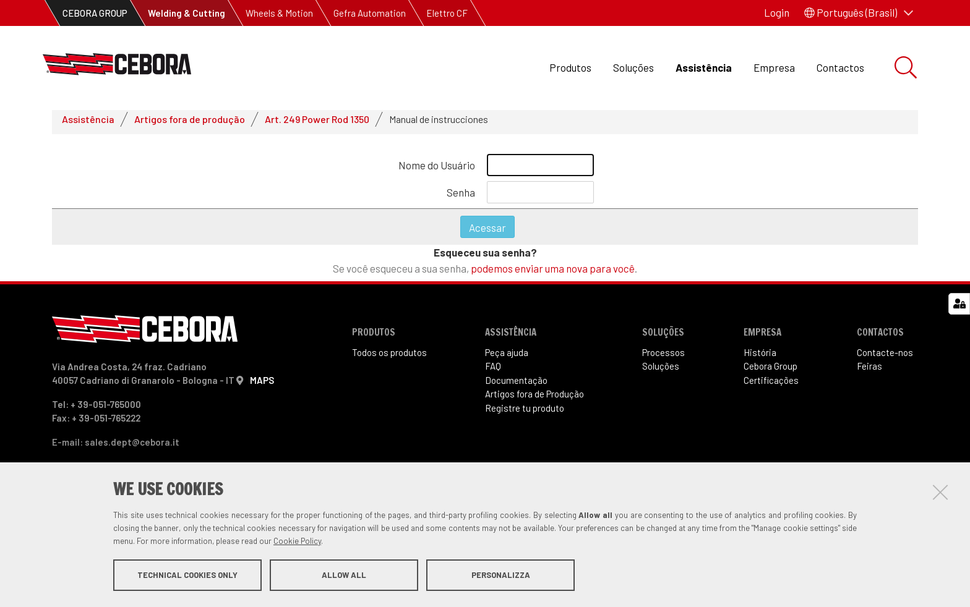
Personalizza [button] (500, 575)
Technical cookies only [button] (187, 575)
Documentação (516, 385)
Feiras (869, 371)
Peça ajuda (506, 357)
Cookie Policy (297, 541)
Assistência (704, 67)
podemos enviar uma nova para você (553, 273)
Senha (461, 197)
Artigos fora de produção (189, 124)
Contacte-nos (885, 357)
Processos (663, 357)
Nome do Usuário (436, 170)
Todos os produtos (389, 357)
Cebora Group (770, 371)
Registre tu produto (524, 412)
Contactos (840, 67)
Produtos (570, 67)
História (760, 357)
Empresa (774, 67)
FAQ (493, 371)
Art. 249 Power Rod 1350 (317, 124)
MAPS (262, 385)
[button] (858, 13)
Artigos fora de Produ (534, 399)
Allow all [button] (344, 575)
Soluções (633, 67)
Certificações (771, 385)
